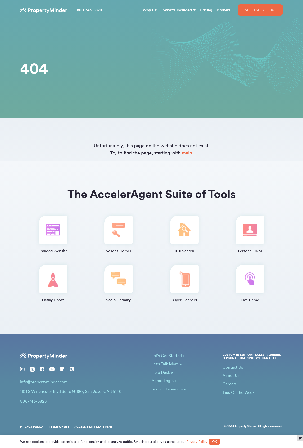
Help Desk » (162, 372)
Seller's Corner (118, 234)
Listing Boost (53, 283)
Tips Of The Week (238, 392)
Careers (230, 383)
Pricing (206, 10)
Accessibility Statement (93, 427)
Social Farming (118, 283)
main (187, 153)
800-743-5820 (89, 10)
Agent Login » (164, 380)
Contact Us (233, 367)
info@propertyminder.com (44, 382)
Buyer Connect (184, 283)
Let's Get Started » (168, 355)
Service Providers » (169, 389)
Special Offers (260, 10)
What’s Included (177, 10)
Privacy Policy (32, 427)
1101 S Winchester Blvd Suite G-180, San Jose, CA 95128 (70, 391)
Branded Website (53, 234)
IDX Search (184, 234)
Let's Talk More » (167, 364)
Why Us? (150, 10)
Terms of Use (59, 427)
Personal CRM (250, 234)
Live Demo (250, 283)
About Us (231, 375)
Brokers (224, 10)
